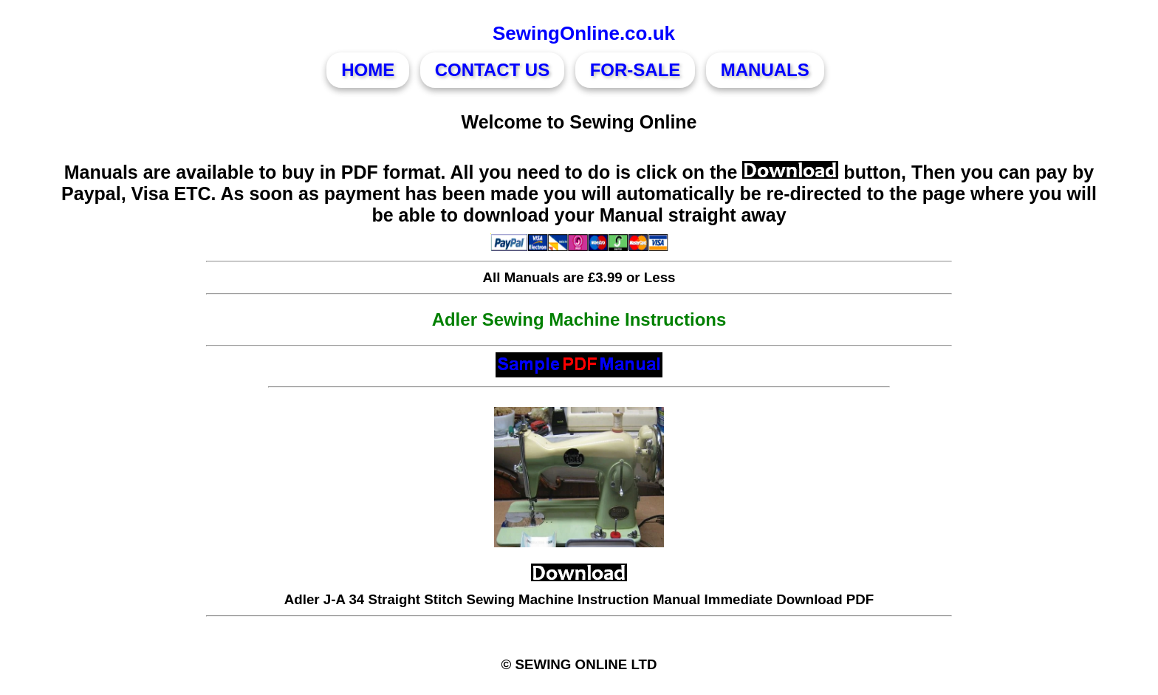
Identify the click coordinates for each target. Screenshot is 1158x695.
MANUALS (765, 70)
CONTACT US (492, 70)
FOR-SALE (635, 70)
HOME (367, 70)
